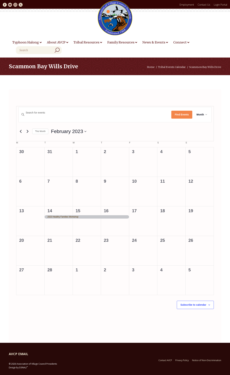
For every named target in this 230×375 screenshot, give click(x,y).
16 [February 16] (106, 210)
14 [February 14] (49, 210)
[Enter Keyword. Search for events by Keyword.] (95, 112)
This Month (40, 131)
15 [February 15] (78, 210)
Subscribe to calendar (193, 304)
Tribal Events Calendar (172, 67)
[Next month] (27, 131)
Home (151, 67)
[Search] (39, 50)
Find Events (182, 114)
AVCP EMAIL (18, 354)
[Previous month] (21, 131)
